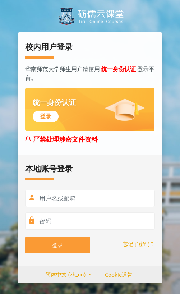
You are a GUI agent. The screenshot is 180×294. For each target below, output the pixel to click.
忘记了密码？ (139, 244)
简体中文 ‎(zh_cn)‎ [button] (66, 274)
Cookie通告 (119, 274)
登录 (57, 245)
